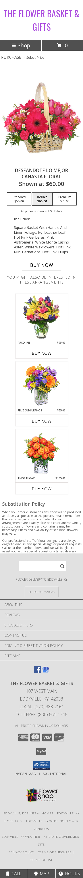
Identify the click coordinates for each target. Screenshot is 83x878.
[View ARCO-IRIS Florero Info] (41, 317)
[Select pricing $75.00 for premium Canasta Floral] (64, 199)
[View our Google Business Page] (45, 671)
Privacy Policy (21, 852)
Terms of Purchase (54, 852)
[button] (41, 765)
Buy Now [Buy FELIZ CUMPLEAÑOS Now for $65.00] (42, 421)
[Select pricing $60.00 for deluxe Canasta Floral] (42, 199)
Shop (21, 45)
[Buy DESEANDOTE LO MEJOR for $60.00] (41, 265)
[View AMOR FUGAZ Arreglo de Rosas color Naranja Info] (41, 452)
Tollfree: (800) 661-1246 (41, 714)
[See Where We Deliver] (41, 592)
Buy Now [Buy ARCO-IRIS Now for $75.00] (42, 353)
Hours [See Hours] (69, 874)
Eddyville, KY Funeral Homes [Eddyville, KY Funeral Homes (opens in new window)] (28, 813)
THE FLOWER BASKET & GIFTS (41, 20)
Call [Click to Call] (13, 874)
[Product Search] (42, 566)
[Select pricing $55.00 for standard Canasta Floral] (19, 199)
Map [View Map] (41, 874)
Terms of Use (41, 860)
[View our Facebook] (37, 671)
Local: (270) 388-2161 (41, 707)
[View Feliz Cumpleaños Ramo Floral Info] (41, 385)
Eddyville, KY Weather (21, 837)
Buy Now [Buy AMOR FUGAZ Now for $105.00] (42, 489)
